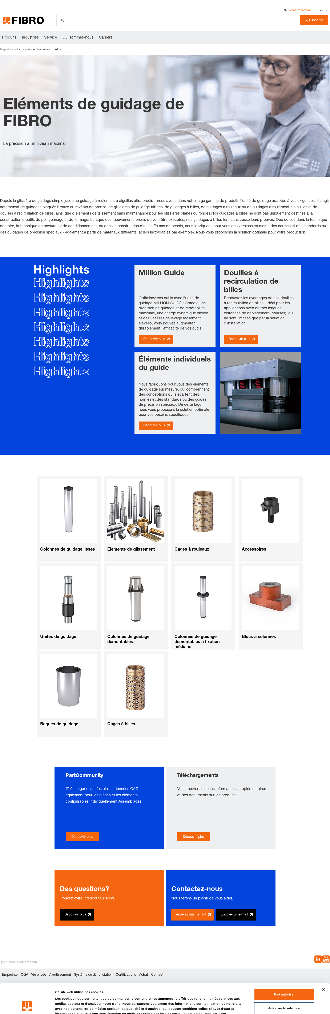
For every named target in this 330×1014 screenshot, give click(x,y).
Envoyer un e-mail (234, 915)
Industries (30, 38)
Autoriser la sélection (284, 980)
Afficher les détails (69, 1005)
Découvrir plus (154, 339)
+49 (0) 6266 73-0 (299, 10)
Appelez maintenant (191, 915)
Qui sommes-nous (78, 38)
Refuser (284, 994)
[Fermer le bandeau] (323, 961)
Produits (9, 38)
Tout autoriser (284, 966)
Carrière (106, 38)
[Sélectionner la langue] (323, 10)
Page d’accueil (9, 49)
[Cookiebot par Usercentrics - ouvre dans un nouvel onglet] (27, 1006)
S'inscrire (314, 20)
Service (50, 38)
